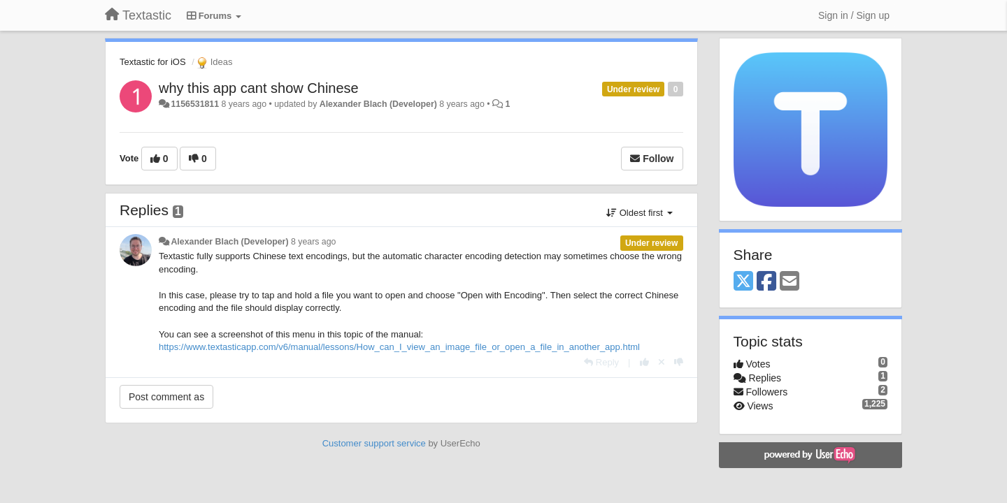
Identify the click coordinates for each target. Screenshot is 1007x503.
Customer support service (374, 443)
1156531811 (195, 104)
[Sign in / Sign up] (854, 15)
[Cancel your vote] (661, 362)
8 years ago (313, 242)
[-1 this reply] (678, 362)
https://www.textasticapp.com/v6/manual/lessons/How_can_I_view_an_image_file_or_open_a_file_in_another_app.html (399, 347)
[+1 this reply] (644, 362)
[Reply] (601, 362)
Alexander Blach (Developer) (378, 104)
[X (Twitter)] (743, 282)
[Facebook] (766, 282)
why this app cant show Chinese (259, 88)
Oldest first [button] (639, 212)
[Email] (789, 282)
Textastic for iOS (153, 62)
